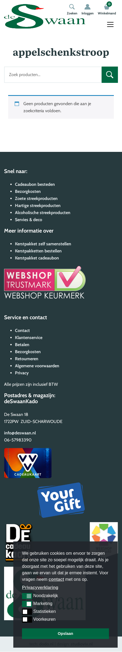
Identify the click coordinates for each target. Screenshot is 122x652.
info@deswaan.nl (20, 432)
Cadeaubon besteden (35, 184)
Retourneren (26, 358)
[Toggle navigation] (110, 24)
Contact (22, 330)
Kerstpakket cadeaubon (37, 258)
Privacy (22, 372)
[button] (27, 596)
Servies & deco (28, 219)
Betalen (22, 344)
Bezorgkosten (28, 191)
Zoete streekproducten (36, 198)
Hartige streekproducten (38, 205)
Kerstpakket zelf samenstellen (43, 243)
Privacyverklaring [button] (40, 587)
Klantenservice (28, 337)
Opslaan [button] (65, 633)
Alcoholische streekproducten (42, 212)
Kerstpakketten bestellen (38, 250)
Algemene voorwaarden (37, 365)
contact (56, 579)
